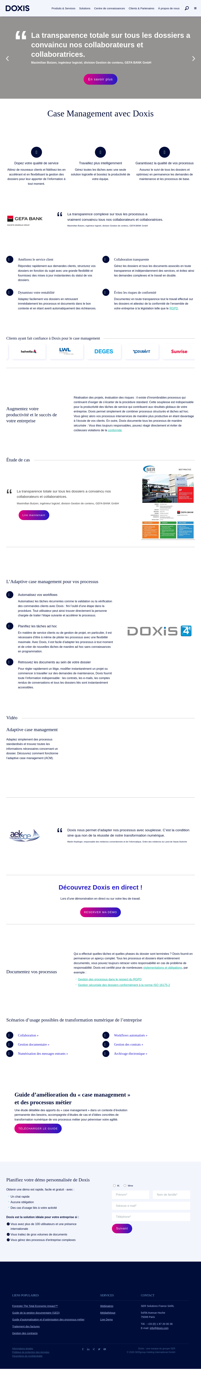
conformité (115, 430)
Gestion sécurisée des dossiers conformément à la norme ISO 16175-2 (124, 985)
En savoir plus (100, 79)
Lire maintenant (33, 515)
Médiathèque (107, 1312)
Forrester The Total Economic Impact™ (35, 1306)
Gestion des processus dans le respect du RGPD (110, 979)
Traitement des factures (26, 1326)
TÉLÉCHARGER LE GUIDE (38, 1128)
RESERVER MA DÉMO (100, 912)
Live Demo (106, 1319)
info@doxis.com (159, 1328)
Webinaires (106, 1306)
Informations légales (22, 1348)
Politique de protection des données (30, 1352)
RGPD (173, 308)
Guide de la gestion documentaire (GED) (36, 1312)
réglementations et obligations (162, 967)
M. (118, 1185)
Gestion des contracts (25, 1333)
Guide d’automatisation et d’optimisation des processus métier (48, 1319)
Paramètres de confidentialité (27, 1356)
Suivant (122, 1228)
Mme (130, 1185)
